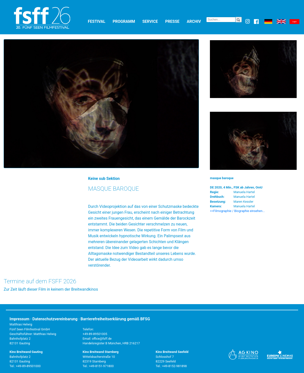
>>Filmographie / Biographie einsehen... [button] (237, 211)
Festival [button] (99, 21)
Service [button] (152, 21)
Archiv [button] (196, 21)
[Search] (221, 19)
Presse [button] (175, 21)
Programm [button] (126, 21)
